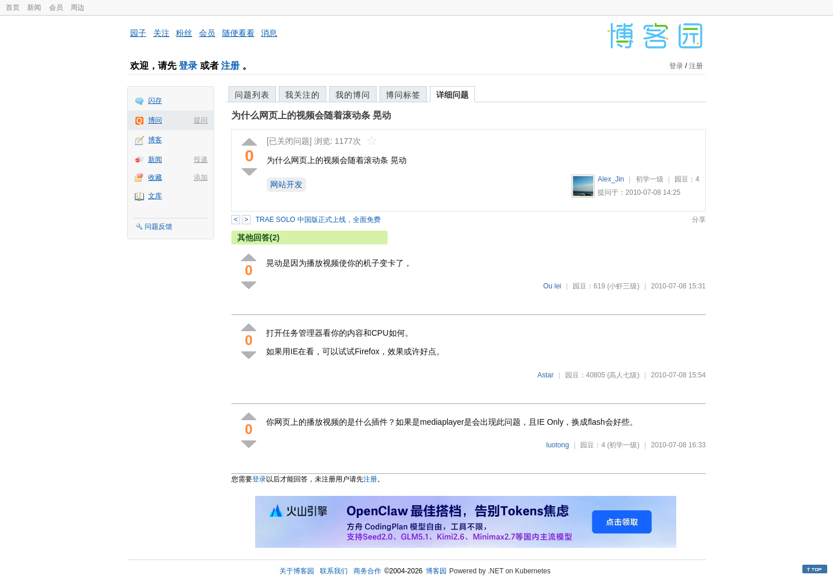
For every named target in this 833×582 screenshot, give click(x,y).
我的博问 (353, 94)
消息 (269, 33)
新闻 (34, 7)
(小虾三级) (623, 286)
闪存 (155, 101)
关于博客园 (296, 571)
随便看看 (238, 33)
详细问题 (452, 94)
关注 (161, 33)
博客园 (436, 571)
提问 (201, 120)
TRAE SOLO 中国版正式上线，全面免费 (318, 220)
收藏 (155, 177)
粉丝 (184, 33)
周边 (77, 7)
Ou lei (552, 286)
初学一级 (650, 179)
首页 (13, 7)
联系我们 (334, 571)
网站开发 (286, 184)
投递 (201, 159)
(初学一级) (623, 445)
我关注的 (302, 94)
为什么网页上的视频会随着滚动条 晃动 (311, 115)
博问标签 (403, 94)
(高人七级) (623, 375)
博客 (155, 140)
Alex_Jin (611, 179)
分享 (699, 220)
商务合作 (367, 571)
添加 (201, 177)
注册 (230, 66)
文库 (155, 196)
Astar (545, 375)
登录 (188, 66)
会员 (56, 7)
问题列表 (252, 94)
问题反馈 (158, 227)
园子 (138, 33)
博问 (155, 120)
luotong (557, 445)
